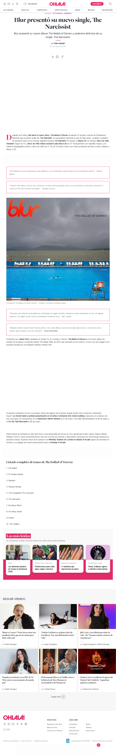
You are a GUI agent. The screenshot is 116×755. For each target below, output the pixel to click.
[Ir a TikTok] (14, 4)
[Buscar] (110, 4)
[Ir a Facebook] (5, 725)
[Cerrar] (98, 745)
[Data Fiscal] (66, 741)
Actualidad (8, 10)
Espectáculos (61, 10)
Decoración (107, 10)
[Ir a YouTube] (10, 4)
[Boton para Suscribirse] (97, 4)
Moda (77, 10)
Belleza (91, 10)
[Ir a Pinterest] (18, 725)
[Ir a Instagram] (5, 4)
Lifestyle (25, 10)
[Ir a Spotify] (26, 725)
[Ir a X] (18, 4)
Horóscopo (42, 10)
